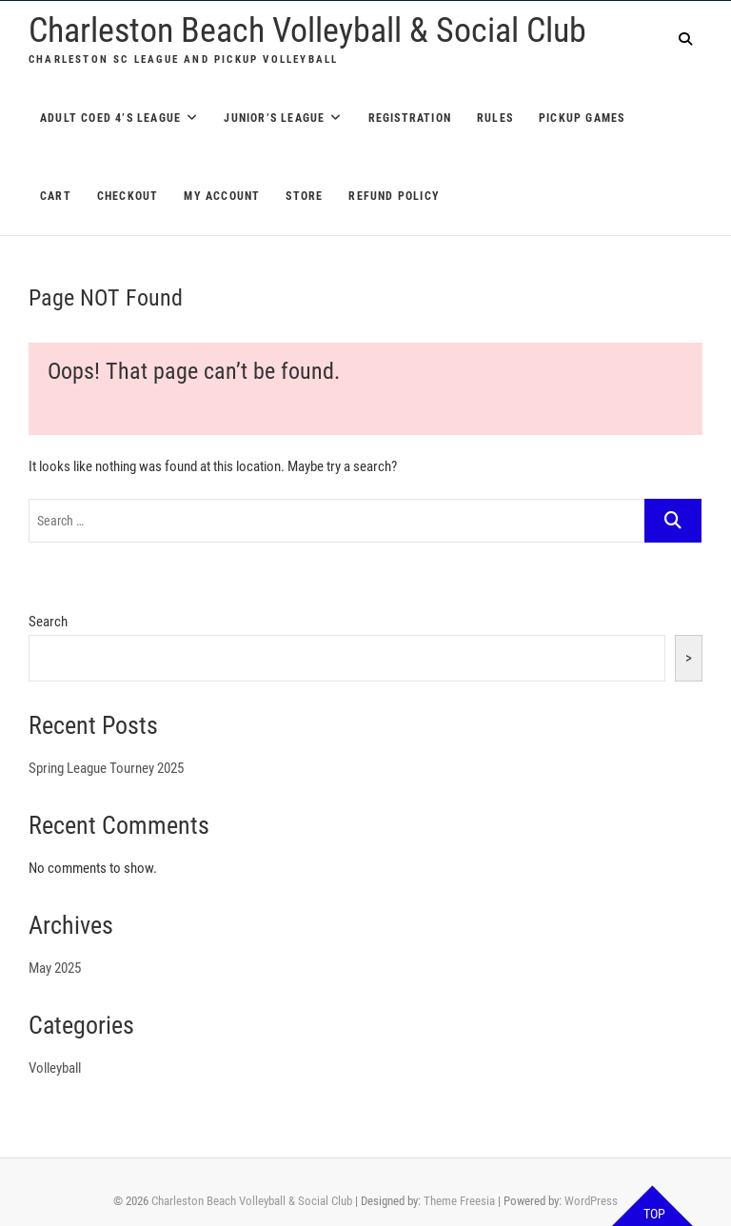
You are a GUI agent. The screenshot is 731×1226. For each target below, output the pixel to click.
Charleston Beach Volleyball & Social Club (307, 30)
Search (48, 621)
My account (222, 196)
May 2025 (55, 968)
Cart (55, 196)
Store (304, 196)
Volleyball (55, 1068)
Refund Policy (394, 196)
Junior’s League (274, 118)
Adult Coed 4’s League (110, 118)
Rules (495, 118)
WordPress (591, 1201)
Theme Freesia (459, 1201)
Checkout (128, 196)
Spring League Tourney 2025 (106, 768)
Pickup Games (581, 118)
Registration (409, 118)
